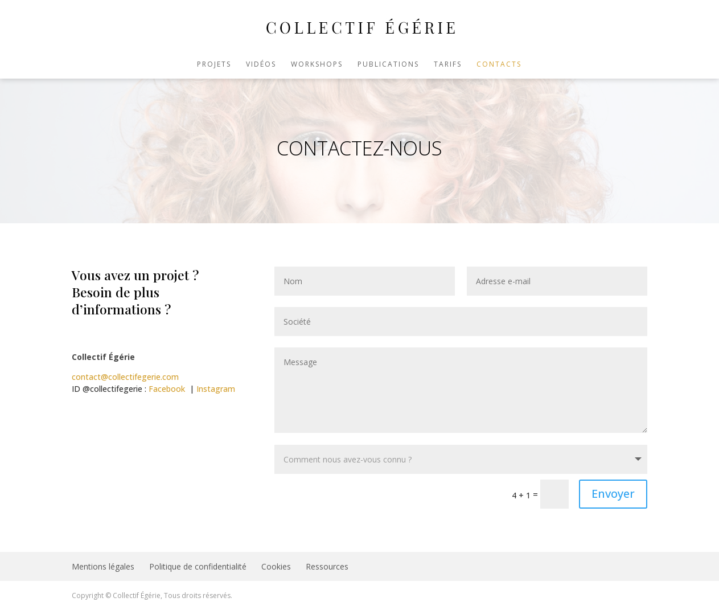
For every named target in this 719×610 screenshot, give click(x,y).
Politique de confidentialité (197, 566)
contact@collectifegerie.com (125, 376)
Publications (388, 64)
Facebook (167, 388)
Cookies (276, 566)
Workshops (317, 64)
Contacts (498, 64)
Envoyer (613, 493)
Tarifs (448, 64)
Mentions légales (103, 566)
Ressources (327, 566)
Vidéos (261, 64)
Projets (214, 64)
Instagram (215, 388)
